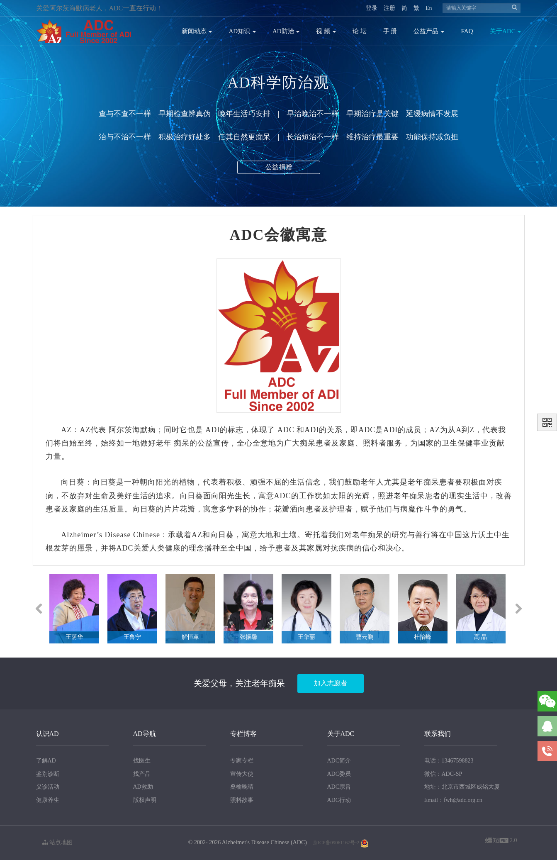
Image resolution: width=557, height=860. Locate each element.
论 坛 (360, 31)
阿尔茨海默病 (132, 430)
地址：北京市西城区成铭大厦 (462, 787)
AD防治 (285, 31)
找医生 (142, 761)
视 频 (326, 31)
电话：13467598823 (449, 761)
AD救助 (143, 787)
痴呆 (182, 443)
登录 (371, 8)
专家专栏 (241, 761)
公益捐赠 (278, 169)
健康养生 (47, 800)
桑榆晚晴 (241, 787)
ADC (285, 430)
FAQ (467, 31)
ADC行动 (339, 800)
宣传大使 (241, 774)
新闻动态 (197, 31)
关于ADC (505, 31)
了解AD (46, 761)
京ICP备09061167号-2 (336, 842)
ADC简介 (339, 761)
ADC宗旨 (339, 787)
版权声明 (144, 800)
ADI (212, 430)
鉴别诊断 (47, 774)
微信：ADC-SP (443, 774)
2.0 (501, 841)
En (429, 8)
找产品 (142, 774)
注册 (389, 8)
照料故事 (241, 800)
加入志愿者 (330, 683)
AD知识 (242, 31)
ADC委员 (339, 774)
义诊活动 (47, 787)
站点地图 (57, 842)
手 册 (390, 31)
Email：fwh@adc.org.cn (453, 800)
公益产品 (428, 31)
